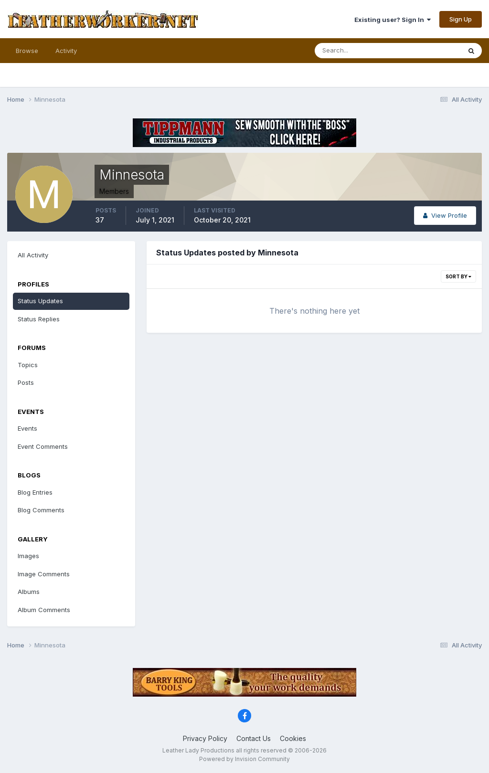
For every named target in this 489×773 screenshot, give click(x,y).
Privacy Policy (205, 738)
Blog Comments (41, 510)
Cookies (293, 738)
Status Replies (39, 319)
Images (28, 556)
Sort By (458, 276)
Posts (26, 382)
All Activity (33, 255)
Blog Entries (35, 492)
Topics (28, 365)
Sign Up (460, 19)
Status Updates (40, 301)
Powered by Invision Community (244, 758)
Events (27, 428)
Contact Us (253, 738)
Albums (29, 591)
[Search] (357, 50)
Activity (66, 50)
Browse (27, 50)
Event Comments (43, 446)
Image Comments (44, 574)
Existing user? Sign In (392, 19)
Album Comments (44, 610)
